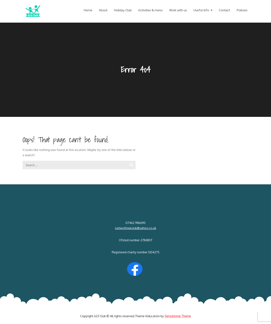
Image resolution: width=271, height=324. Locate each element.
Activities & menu (150, 10)
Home (88, 10)
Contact (224, 10)
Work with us (178, 10)
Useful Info (201, 10)
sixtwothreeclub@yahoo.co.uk (135, 228)
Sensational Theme (177, 316)
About (103, 10)
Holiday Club (123, 10)
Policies (242, 10)
